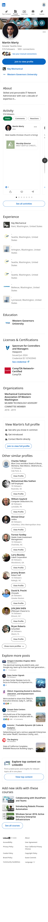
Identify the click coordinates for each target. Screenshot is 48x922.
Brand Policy (7, 858)
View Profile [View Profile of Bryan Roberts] (18, 639)
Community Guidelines (11, 862)
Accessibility (7, 842)
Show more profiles (14, 646)
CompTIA (16, 374)
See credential (20, 361)
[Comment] (21, 192)
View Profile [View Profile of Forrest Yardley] (18, 550)
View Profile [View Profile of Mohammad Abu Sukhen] (18, 494)
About (27, 838)
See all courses (12, 825)
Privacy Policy (8, 847)
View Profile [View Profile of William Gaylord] (18, 512)
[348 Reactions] (7, 719)
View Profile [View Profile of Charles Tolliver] (18, 476)
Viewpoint (17, 351)
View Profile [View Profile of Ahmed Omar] (18, 529)
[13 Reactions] (7, 703)
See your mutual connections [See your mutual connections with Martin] (24, 54)
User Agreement (31, 842)
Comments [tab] (20, 118)
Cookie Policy (8, 853)
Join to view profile (24, 61)
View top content (23, 776)
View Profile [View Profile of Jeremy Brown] (18, 585)
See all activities (24, 203)
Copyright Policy (31, 853)
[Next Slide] (44, 160)
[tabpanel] (24, 159)
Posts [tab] (7, 118)
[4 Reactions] (5, 685)
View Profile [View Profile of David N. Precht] (18, 603)
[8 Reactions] (5, 670)
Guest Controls (30, 858)
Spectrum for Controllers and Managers (26, 347)
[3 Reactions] (7, 187)
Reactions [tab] (34, 118)
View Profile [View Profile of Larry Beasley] (18, 567)
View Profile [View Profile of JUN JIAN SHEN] (18, 621)
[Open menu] (44, 32)
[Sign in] (44, 4)
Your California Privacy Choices (33, 848)
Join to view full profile (18, 446)
